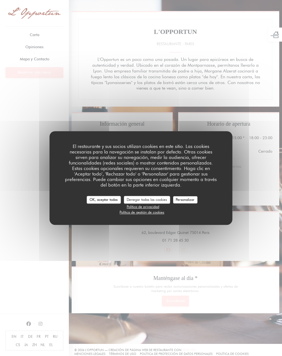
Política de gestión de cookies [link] (142, 212)
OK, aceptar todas (104, 199)
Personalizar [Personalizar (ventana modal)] (185, 199)
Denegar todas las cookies (147, 199)
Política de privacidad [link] (143, 206)
